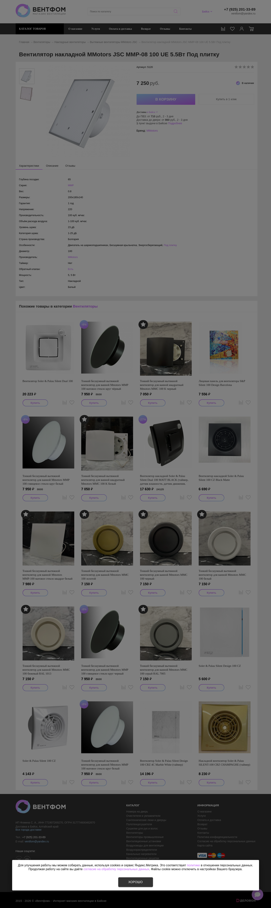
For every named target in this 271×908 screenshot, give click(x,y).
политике (193, 865)
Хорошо (135, 882)
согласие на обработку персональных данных (116, 869)
